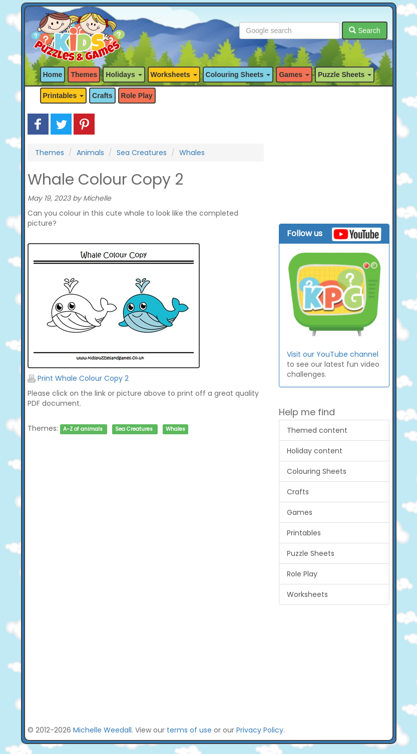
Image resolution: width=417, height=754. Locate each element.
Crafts (102, 96)
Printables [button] (63, 96)
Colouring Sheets (316, 471)
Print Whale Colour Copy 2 (78, 378)
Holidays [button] (124, 75)
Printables (304, 533)
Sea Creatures (142, 153)
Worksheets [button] (174, 75)
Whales (192, 153)
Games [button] (294, 75)
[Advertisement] (146, 541)
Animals (90, 153)
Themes (84, 75)
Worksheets (307, 594)
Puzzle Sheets (310, 553)
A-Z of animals (83, 429)
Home (53, 75)
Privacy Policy (259, 730)
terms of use (189, 730)
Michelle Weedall (102, 730)
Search (364, 31)
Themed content (317, 430)
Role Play (137, 96)
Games (299, 512)
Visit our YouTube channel (332, 354)
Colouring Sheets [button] (238, 75)
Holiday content (314, 451)
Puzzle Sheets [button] (344, 75)
